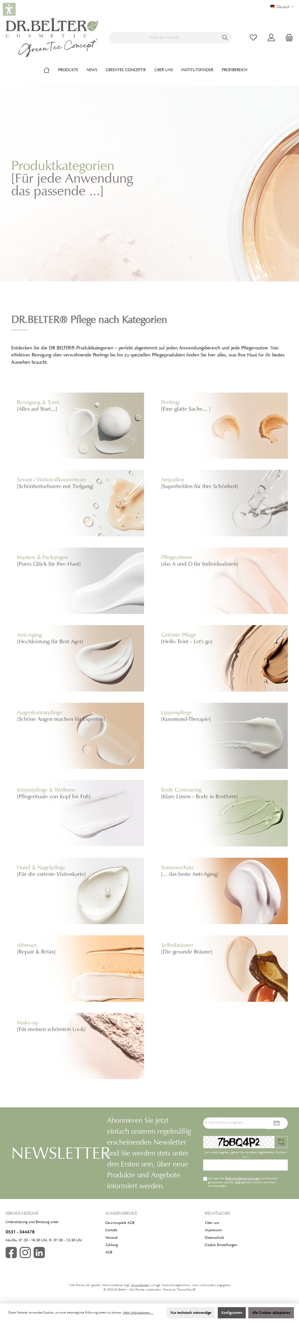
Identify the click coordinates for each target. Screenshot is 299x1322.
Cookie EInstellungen (221, 1245)
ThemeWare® (186, 1289)
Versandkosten (140, 1285)
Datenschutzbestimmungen (242, 1178)
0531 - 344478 (20, 1232)
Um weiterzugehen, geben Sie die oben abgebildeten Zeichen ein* (245, 1155)
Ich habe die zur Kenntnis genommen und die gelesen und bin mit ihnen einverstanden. (242, 1182)
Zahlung (111, 1245)
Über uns (212, 1223)
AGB (238, 1182)
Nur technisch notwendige (190, 1313)
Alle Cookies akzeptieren (271, 1313)
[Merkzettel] (253, 37)
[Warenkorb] (287, 37)
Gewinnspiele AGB (120, 1223)
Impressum (213, 1230)
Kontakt (111, 1230)
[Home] (50, 70)
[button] (9, 9)
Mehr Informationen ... (138, 1312)
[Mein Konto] (271, 37)
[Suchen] (225, 37)
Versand (111, 1237)
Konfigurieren (231, 1313)
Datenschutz (214, 1237)
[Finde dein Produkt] (164, 37)
